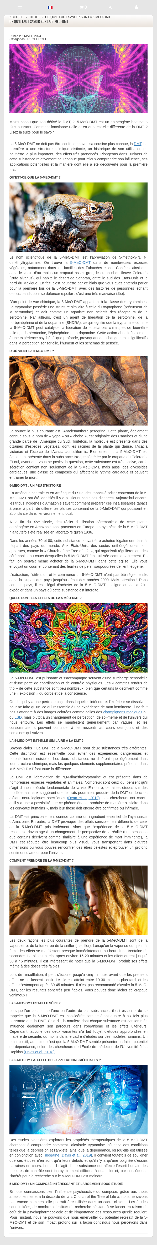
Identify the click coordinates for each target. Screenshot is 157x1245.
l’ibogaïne (51, 1155)
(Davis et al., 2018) (39, 1052)
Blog (34, 17)
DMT (138, 144)
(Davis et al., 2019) (76, 1155)
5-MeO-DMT (80, 262)
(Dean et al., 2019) (83, 798)
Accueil (16, 17)
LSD (18, 717)
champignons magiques (122, 712)
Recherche (37, 39)
